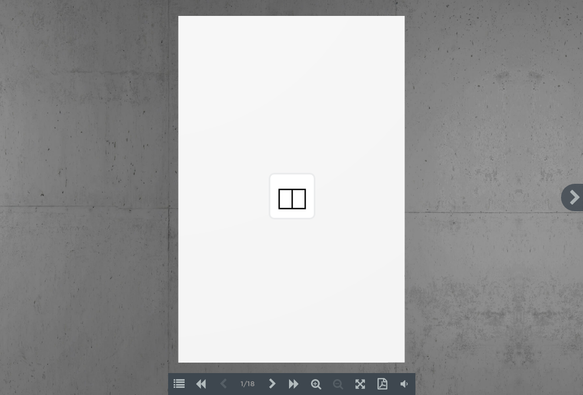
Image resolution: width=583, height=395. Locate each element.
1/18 (248, 384)
